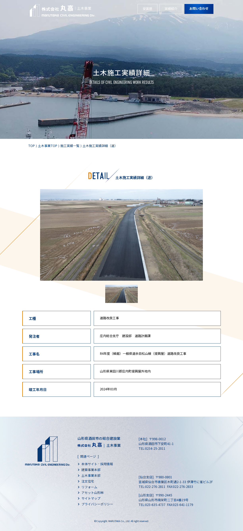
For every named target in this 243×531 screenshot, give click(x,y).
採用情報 (106, 463)
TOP (31, 145)
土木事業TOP (47, 145)
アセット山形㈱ (92, 492)
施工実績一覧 (69, 145)
